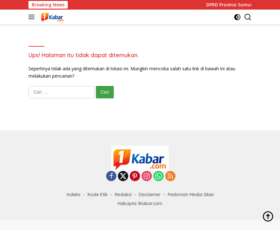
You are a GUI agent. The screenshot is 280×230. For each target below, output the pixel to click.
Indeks (74, 194)
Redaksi (123, 194)
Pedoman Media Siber (191, 194)
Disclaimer (150, 194)
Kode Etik (98, 194)
